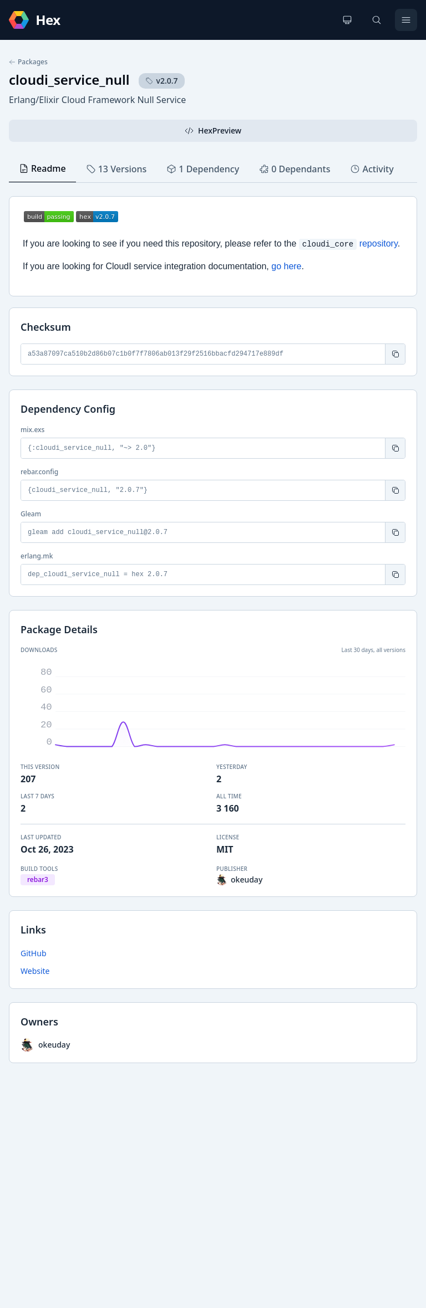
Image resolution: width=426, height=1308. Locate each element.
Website (35, 971)
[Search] (377, 20)
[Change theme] (347, 20)
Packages (28, 62)
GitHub (34, 953)
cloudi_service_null (69, 79)
